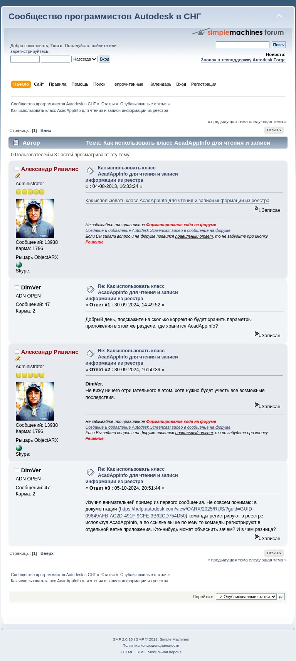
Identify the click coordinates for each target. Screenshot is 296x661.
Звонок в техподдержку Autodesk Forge (243, 59)
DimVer (31, 287)
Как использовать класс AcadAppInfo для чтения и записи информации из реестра (132, 174)
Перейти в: (204, 596)
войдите (100, 45)
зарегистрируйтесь (29, 51)
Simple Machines (174, 639)
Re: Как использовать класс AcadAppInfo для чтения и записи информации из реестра (132, 292)
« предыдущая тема (227, 121)
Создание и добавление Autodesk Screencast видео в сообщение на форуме (158, 230)
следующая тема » (268, 121)
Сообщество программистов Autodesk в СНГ (104, 16)
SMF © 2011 (147, 639)
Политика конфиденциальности (151, 645)
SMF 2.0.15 (123, 639)
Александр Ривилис (50, 169)
